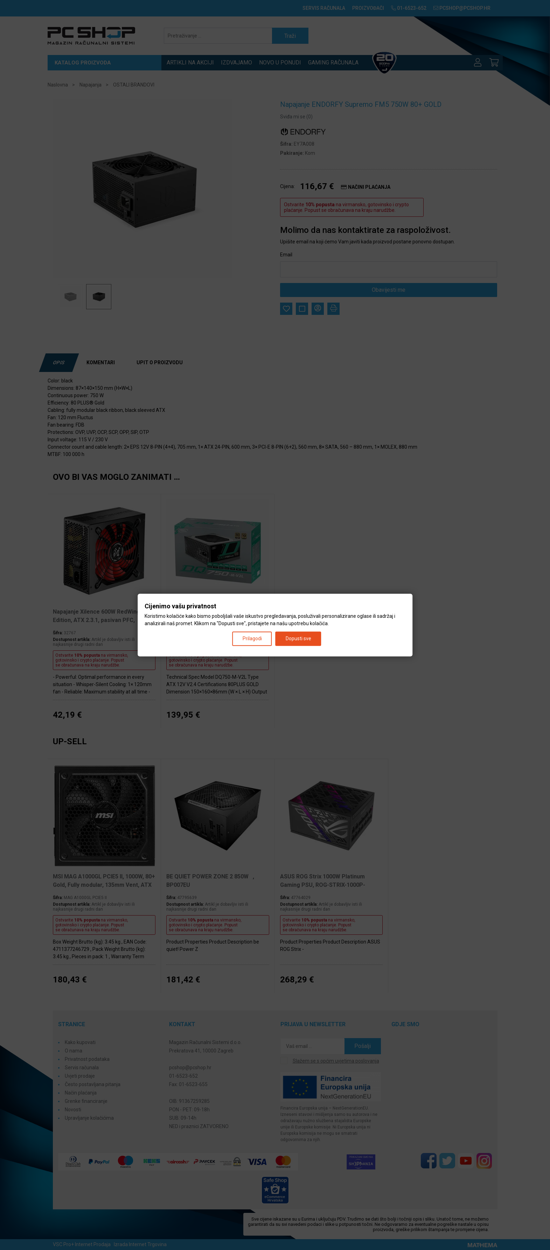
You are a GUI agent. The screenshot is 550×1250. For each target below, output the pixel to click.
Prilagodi (252, 638)
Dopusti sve (298, 638)
